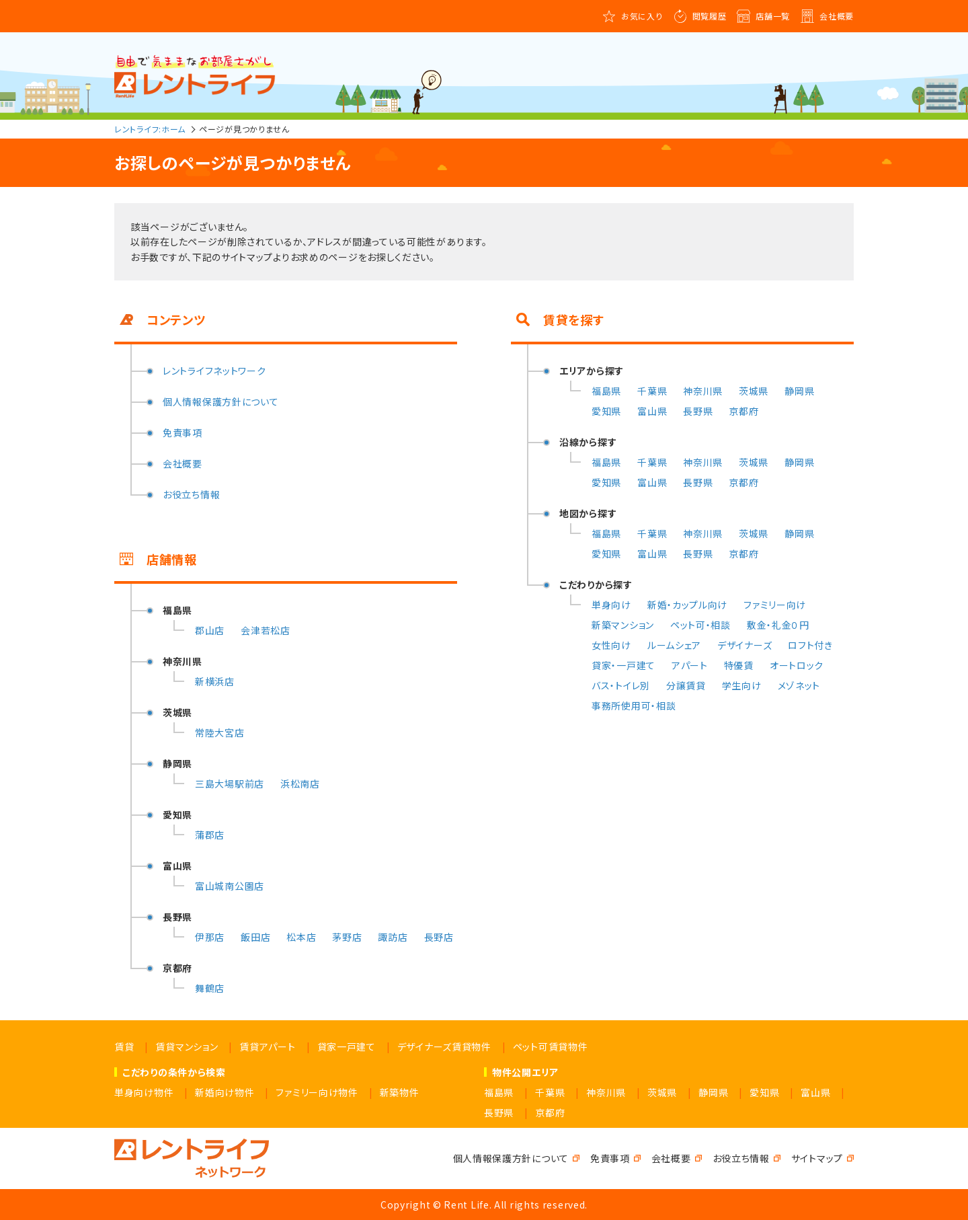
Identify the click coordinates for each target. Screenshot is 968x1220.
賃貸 (124, 1046)
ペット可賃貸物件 (550, 1046)
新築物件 (399, 1092)
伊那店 (210, 937)
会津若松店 (265, 630)
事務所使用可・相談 (634, 705)
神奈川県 (703, 390)
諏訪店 (392, 937)
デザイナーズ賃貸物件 (444, 1046)
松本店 (301, 937)
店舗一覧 (773, 16)
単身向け (611, 604)
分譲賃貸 (686, 685)
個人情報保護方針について (220, 401)
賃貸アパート (267, 1046)
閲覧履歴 (709, 16)
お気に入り (642, 16)
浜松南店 (300, 783)
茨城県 (753, 390)
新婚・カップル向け (687, 604)
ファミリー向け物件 (317, 1092)
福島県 (606, 390)
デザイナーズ (744, 645)
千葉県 (652, 390)
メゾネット (799, 685)
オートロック (796, 665)
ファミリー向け (774, 604)
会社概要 (836, 16)
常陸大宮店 (220, 732)
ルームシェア (674, 645)
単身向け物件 (143, 1092)
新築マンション (623, 625)
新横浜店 (215, 681)
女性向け (611, 645)
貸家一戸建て (346, 1046)
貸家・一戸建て (623, 665)
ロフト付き (810, 645)
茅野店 (347, 937)
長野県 (698, 411)
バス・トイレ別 (621, 685)
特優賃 (739, 665)
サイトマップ (817, 1158)
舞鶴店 (210, 988)
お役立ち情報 (191, 494)
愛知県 (606, 411)
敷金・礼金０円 (778, 625)
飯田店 (255, 937)
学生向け (742, 685)
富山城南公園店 (229, 885)
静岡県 (799, 390)
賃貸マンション (186, 1046)
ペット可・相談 (700, 625)
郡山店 (210, 630)
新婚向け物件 (224, 1092)
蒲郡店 (210, 834)
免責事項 (182, 432)
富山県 (652, 411)
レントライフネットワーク (214, 370)
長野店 (439, 937)
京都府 (743, 411)
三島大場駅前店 (229, 783)
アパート (690, 665)
